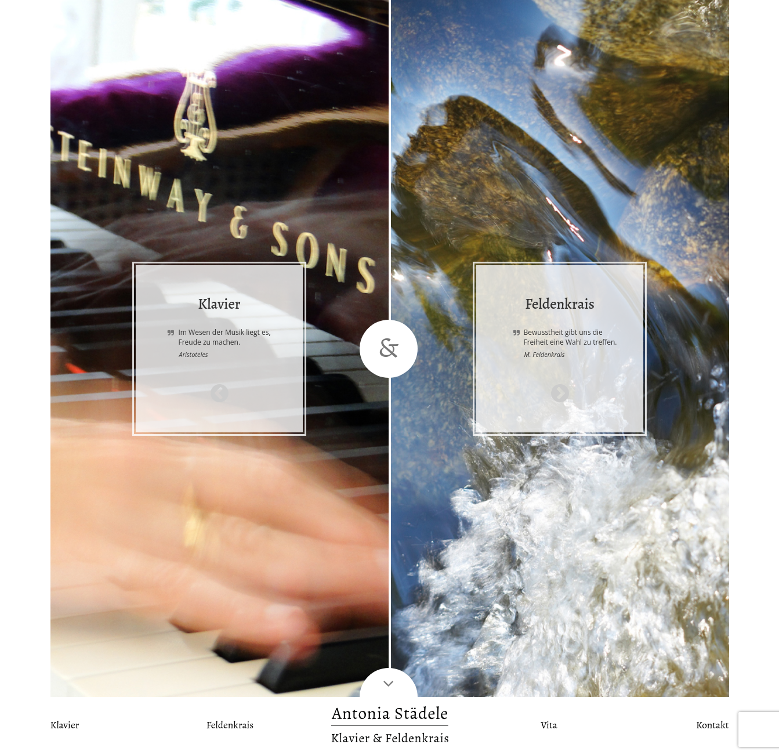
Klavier (64, 725)
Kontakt (712, 725)
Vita (549, 725)
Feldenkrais (230, 725)
